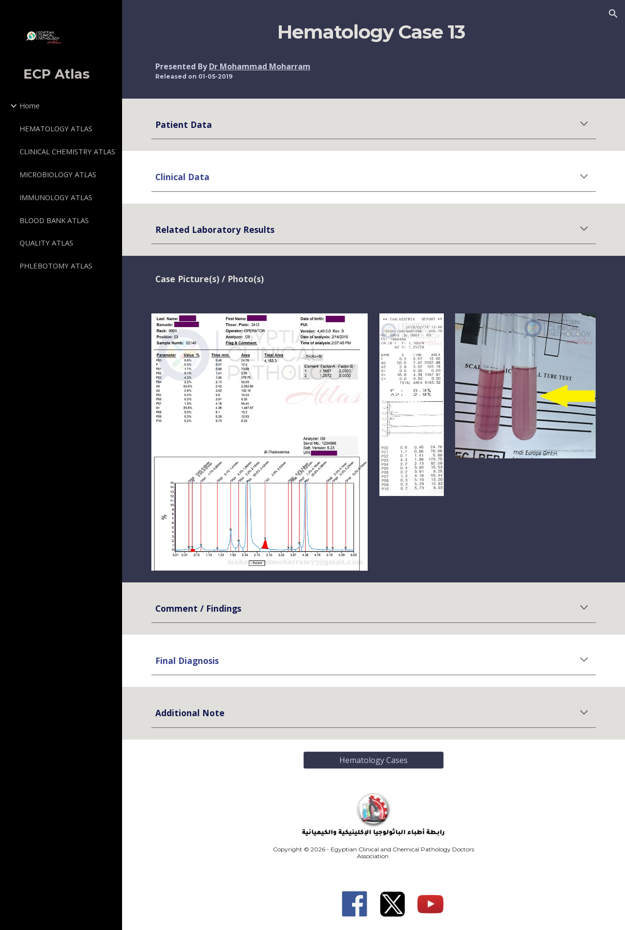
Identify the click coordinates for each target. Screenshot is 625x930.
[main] (373, 32)
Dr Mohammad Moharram (260, 66)
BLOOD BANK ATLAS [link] (54, 220)
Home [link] (30, 105)
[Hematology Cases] (373, 760)
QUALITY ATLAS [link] (46, 243)
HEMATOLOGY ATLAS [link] (56, 128)
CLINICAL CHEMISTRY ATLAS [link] (67, 151)
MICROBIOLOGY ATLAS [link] (58, 174)
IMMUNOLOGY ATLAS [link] (56, 197)
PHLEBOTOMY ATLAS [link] (56, 265)
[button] (613, 13)
